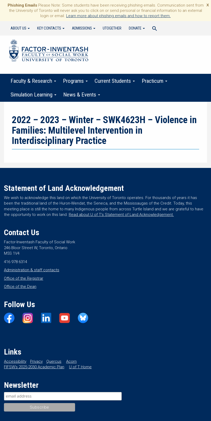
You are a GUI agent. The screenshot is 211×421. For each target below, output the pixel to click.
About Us (20, 28)
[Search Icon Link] (154, 29)
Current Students (115, 81)
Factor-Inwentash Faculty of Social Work (48, 51)
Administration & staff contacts (31, 270)
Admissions (83, 28)
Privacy (36, 361)
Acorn (71, 361)
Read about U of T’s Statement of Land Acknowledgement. (121, 214)
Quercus (53, 361)
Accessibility (15, 361)
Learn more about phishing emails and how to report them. (118, 15)
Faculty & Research (33, 81)
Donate (137, 28)
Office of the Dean (20, 286)
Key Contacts (51, 28)
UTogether (112, 28)
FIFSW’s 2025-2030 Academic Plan (34, 367)
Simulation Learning (33, 94)
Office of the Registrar (23, 278)
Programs (75, 81)
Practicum (154, 81)
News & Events (81, 94)
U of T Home (80, 367)
